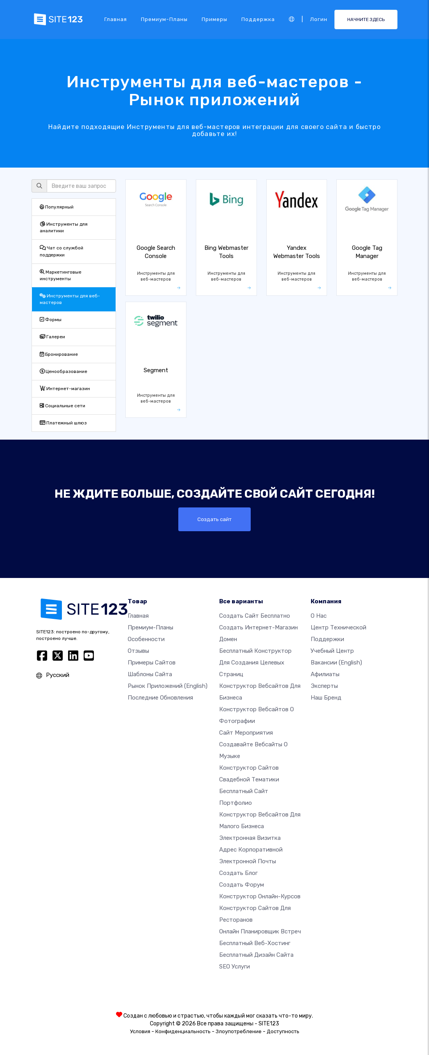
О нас (319, 615)
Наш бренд (326, 697)
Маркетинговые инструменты (60, 275)
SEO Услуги (234, 966)
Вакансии (336, 662)
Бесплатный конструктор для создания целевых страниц (255, 662)
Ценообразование (63, 371)
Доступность (283, 1031)
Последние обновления (160, 697)
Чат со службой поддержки (61, 251)
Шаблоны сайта (150, 674)
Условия (140, 1031)
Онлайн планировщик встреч (260, 931)
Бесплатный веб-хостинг (254, 943)
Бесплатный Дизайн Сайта (256, 954)
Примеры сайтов (152, 662)
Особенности (146, 639)
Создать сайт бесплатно (254, 615)
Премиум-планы (164, 19)
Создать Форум (241, 884)
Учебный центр (332, 650)
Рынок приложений (167, 685)
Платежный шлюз (63, 423)
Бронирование (59, 354)
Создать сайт (214, 519)
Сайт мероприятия (246, 732)
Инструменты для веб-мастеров (70, 299)
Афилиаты (325, 674)
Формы (51, 319)
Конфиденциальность (183, 1031)
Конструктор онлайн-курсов (260, 896)
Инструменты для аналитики (64, 227)
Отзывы (138, 650)
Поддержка (258, 19)
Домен (228, 639)
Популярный (57, 207)
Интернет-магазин (65, 388)
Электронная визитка (250, 837)
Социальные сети (62, 405)
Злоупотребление (239, 1031)
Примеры (214, 19)
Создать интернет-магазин (258, 627)
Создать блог (238, 873)
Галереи (52, 336)
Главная (115, 19)
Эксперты (324, 685)
